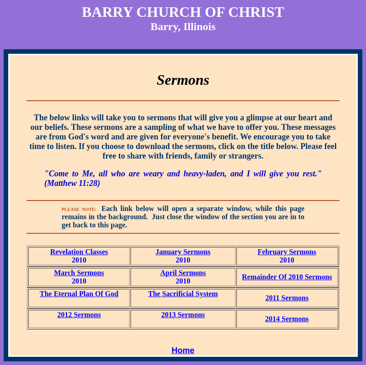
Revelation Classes (79, 252)
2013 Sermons (183, 315)
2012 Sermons (79, 315)
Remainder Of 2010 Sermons (287, 277)
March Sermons (79, 273)
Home (183, 350)
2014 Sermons (287, 319)
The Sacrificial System (183, 294)
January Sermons (183, 252)
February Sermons (287, 252)
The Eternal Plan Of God (79, 294)
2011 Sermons (286, 298)
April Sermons (183, 273)
